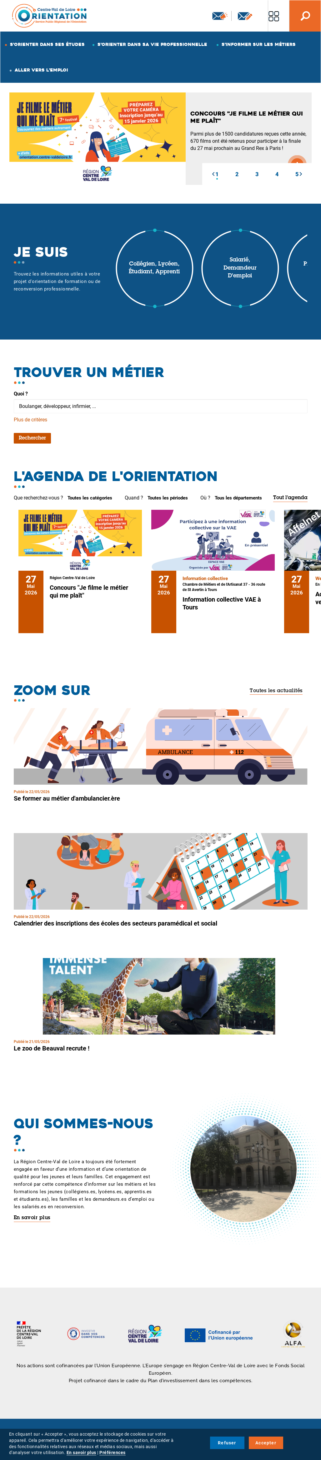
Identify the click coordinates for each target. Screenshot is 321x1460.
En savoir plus (32, 1217)
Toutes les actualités (276, 690)
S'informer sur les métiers (259, 44)
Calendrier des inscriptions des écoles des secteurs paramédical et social (115, 923)
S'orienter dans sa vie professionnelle (152, 44)
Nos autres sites (274, 16)
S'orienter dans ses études (47, 44)
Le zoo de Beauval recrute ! (51, 1048)
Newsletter (220, 16)
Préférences (112, 1452)
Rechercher (32, 438)
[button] (213, 174)
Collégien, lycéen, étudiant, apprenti (154, 268)
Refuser (227, 1442)
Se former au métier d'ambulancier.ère (67, 798)
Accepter (265, 1442)
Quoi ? (21, 394)
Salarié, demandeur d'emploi (240, 268)
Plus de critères (30, 420)
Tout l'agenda (290, 497)
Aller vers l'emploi (41, 70)
